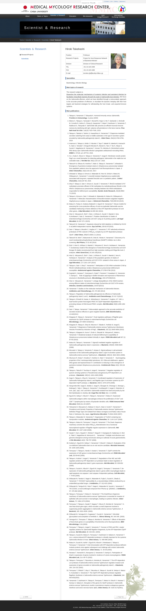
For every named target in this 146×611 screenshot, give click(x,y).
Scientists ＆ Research (33, 48)
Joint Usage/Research (103, 16)
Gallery (116, 1)
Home (22, 40)
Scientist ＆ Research (57, 15)
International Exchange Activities (118, 16)
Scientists (45, 40)
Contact (106, 1)
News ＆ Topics (42, 16)
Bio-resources (87, 16)
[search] (90, 3)
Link (111, 1)
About (27, 16)
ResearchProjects (27, 55)
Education (72, 16)
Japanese (122, 1)
